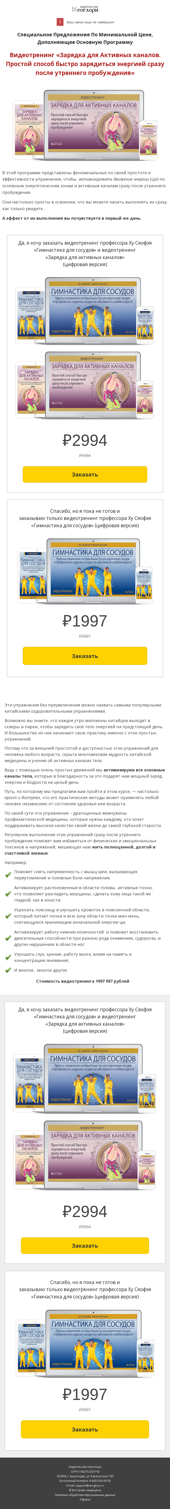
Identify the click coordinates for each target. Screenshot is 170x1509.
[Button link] (85, 474)
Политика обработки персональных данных (85, 1495)
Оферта (85, 1499)
